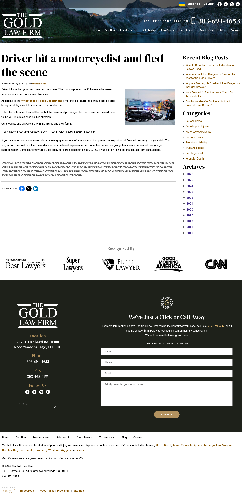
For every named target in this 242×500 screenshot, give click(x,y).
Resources (27, 490)
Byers (176, 445)
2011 (188, 227)
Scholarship (149, 30)
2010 (188, 233)
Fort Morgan (224, 445)
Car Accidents (194, 121)
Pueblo (29, 450)
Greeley (7, 450)
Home (96, 30)
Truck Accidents (195, 147)
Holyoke (18, 450)
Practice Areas (128, 30)
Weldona (53, 450)
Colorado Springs (192, 445)
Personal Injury (194, 137)
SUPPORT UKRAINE (196, 4)
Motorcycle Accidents (198, 131)
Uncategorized (39, 83)
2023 (188, 192)
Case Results (187, 30)
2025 (188, 180)
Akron (159, 445)
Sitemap (78, 490)
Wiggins (66, 450)
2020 (188, 209)
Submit (167, 414)
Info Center (167, 30)
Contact (235, 30)
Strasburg (41, 450)
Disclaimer (64, 490)
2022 (188, 197)
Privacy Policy (45, 490)
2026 (188, 174)
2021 (188, 203)
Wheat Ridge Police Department (41, 100)
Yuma (80, 450)
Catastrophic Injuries (198, 126)
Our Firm (110, 30)
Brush (167, 445)
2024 (188, 186)
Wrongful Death (195, 158)
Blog (223, 30)
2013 (188, 221)
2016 (188, 215)
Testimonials (207, 30)
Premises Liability (196, 142)
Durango (209, 445)
